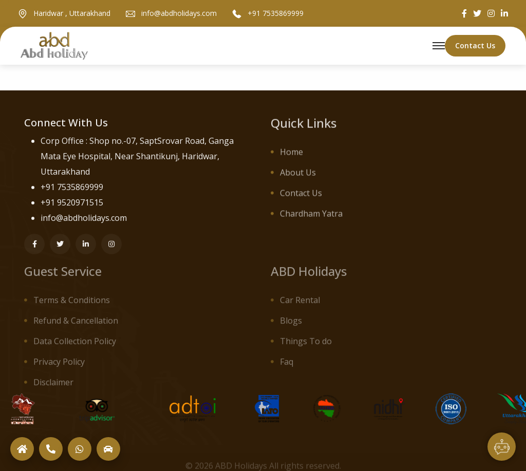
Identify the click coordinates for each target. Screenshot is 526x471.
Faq (286, 365)
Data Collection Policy (74, 345)
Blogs (291, 324)
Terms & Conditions (71, 304)
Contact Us (301, 195)
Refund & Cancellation (75, 324)
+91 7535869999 (276, 13)
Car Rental (300, 304)
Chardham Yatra (311, 215)
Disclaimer (53, 386)
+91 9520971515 (72, 203)
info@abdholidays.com (179, 13)
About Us (298, 174)
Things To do (306, 345)
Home (291, 154)
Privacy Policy (59, 365)
